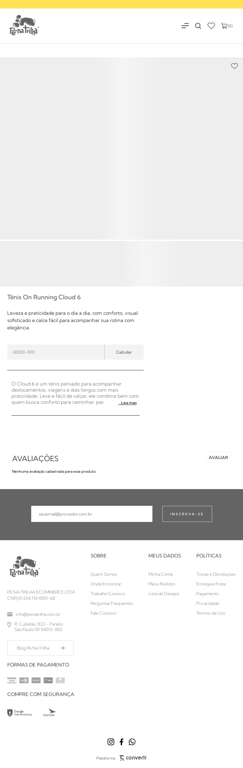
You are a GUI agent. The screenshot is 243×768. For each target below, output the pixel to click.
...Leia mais (127, 402)
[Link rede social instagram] (110, 741)
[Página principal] (20, 26)
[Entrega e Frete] (216, 584)
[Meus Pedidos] (164, 584)
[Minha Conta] (164, 574)
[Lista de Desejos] (164, 593)
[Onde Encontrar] (112, 584)
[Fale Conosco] (112, 613)
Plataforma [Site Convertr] (121, 758)
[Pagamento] (216, 593)
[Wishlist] (211, 25)
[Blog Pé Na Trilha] (40, 648)
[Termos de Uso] (216, 613)
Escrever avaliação (218, 457)
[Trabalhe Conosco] (112, 593)
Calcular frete (124, 352)
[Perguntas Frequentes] (112, 603)
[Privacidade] (216, 603)
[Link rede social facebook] (121, 741)
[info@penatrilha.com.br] (41, 614)
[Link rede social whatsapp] (132, 741)
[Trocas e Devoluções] (216, 574)
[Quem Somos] (112, 574)
